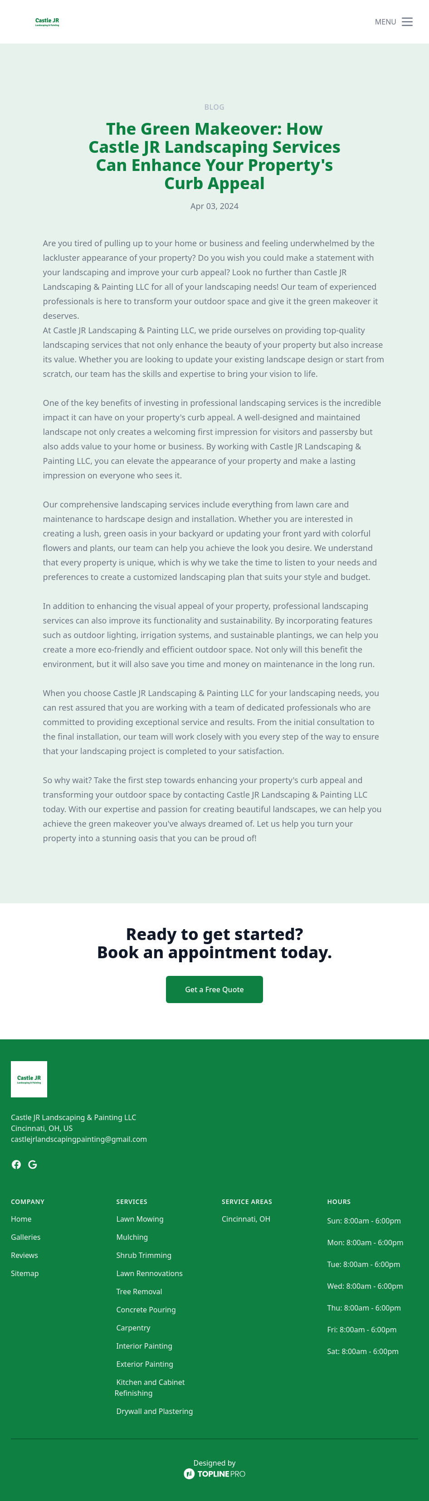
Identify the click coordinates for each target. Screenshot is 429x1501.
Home (21, 1219)
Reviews (24, 1255)
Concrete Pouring (146, 1310)
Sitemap (25, 1273)
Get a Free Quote (214, 989)
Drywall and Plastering (155, 1411)
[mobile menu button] (407, 22)
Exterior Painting (145, 1364)
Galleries (25, 1237)
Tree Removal (139, 1291)
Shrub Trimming (144, 1255)
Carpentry (134, 1328)
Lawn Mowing (140, 1219)
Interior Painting (145, 1346)
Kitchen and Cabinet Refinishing (150, 1387)
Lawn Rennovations (150, 1273)
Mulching (132, 1237)
